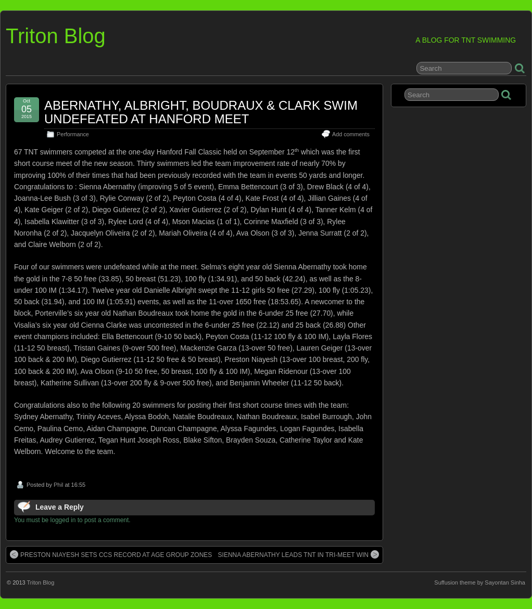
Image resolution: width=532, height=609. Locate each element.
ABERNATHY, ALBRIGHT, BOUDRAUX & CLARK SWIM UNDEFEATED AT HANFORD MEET (201, 112)
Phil (58, 485)
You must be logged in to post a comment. (72, 520)
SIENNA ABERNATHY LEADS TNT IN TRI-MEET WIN (298, 554)
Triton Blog (56, 35)
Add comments (351, 134)
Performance (73, 134)
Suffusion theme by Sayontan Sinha (479, 582)
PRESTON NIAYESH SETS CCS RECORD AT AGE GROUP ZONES (111, 554)
